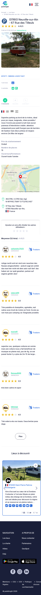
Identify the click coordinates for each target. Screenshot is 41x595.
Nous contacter (28, 538)
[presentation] (4, 50)
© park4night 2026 (10, 591)
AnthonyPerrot (21, 30)
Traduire (34, 249)
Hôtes (5, 549)
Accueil (3, 12)
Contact (25, 101)
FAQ (4, 554)
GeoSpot (25, 549)
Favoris (15, 101)
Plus (20, 436)
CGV (20, 582)
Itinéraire (5, 101)
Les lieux (12, 12)
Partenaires (26, 543)
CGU (14, 582)
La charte (6, 543)
